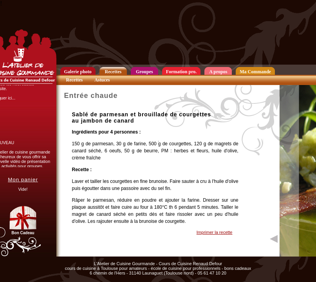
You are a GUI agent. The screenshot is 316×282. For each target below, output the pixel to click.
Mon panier (23, 180)
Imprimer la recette (215, 232)
